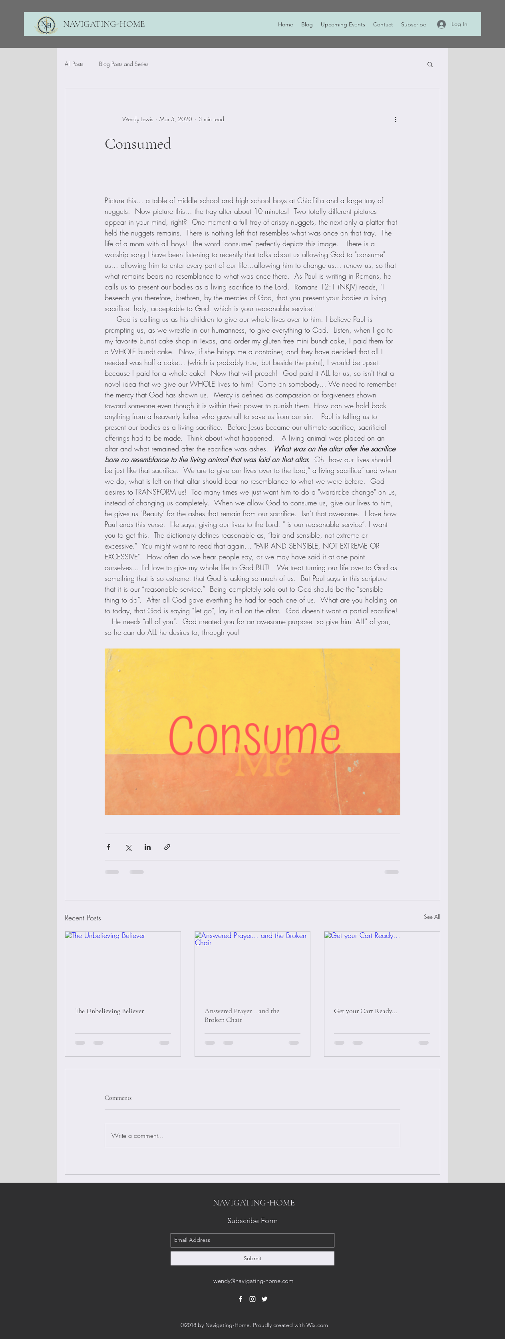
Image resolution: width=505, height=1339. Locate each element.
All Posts (74, 64)
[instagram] (252, 1299)
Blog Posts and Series (123, 64)
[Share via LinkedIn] (147, 847)
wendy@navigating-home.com (253, 1281)
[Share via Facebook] (108, 847)
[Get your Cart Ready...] (382, 964)
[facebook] (241, 1299)
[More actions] (395, 119)
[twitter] (264, 1299)
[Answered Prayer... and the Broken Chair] (252, 964)
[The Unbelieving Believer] (123, 964)
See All (432, 916)
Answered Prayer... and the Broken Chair (242, 1015)
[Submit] (252, 1258)
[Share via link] (167, 847)
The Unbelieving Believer (109, 1010)
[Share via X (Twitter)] (128, 847)
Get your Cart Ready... (366, 1010)
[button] (430, 64)
